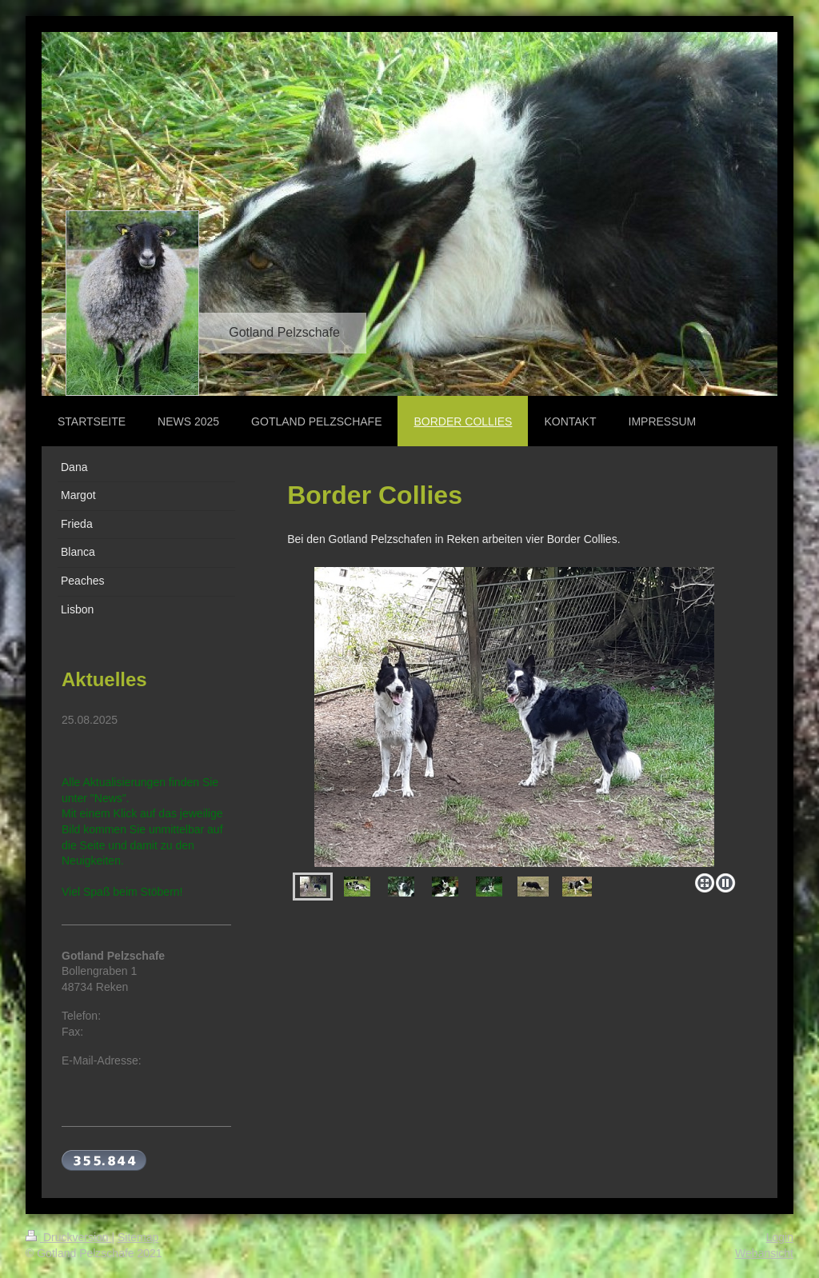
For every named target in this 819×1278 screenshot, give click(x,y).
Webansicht (764, 1253)
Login (779, 1237)
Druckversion (68, 1237)
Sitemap (138, 1237)
